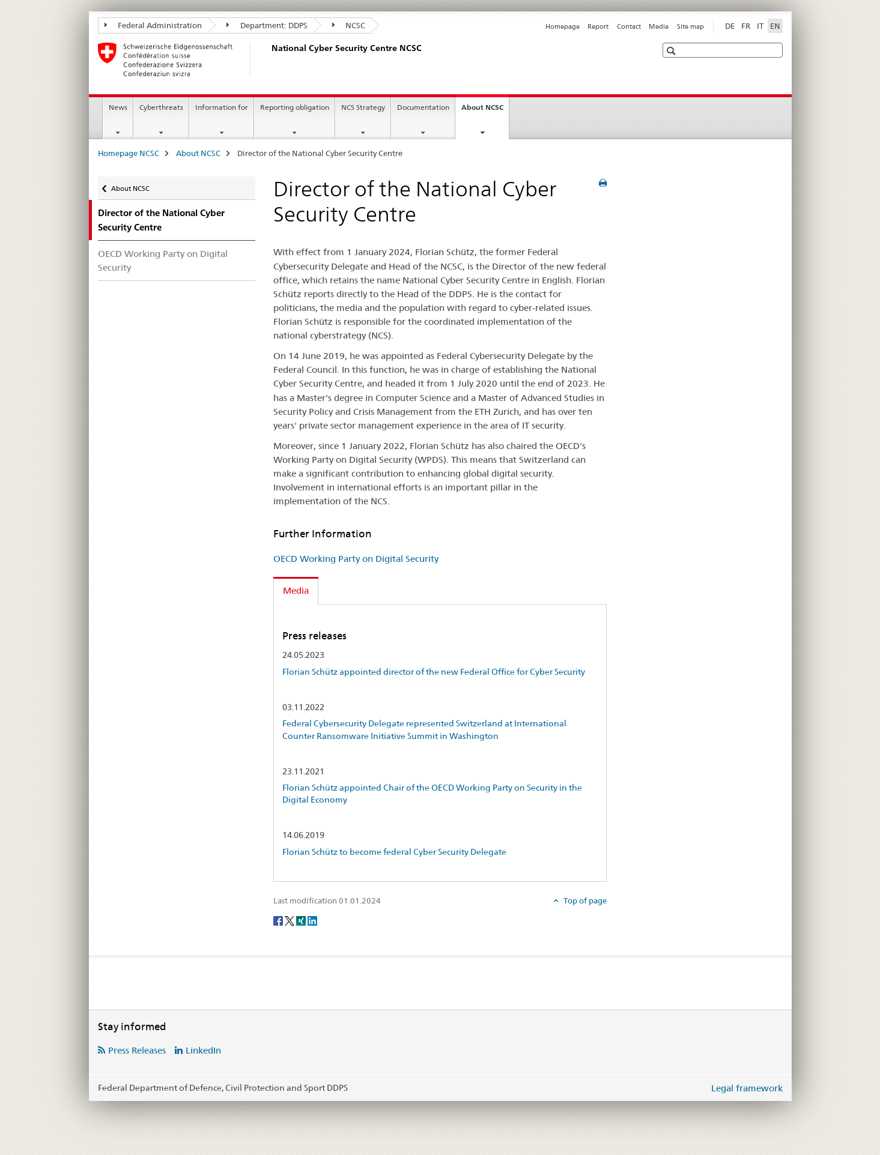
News (118, 107)
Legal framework (747, 1088)
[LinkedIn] (312, 920)
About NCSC (485, 111)
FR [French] (745, 26)
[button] (672, 50)
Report (597, 26)
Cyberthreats (161, 107)
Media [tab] (296, 590)
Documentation (423, 107)
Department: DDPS (267, 25)
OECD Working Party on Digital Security (163, 260)
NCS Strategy (363, 107)
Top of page (584, 900)
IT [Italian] (760, 26)
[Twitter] (290, 920)
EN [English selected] (775, 26)
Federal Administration (153, 25)
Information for (221, 107)
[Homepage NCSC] (269, 59)
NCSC (349, 25)
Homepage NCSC (128, 153)
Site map (690, 26)
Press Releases (137, 1050)
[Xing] (302, 920)
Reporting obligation (294, 107)
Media (659, 26)
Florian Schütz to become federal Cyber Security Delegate (394, 852)
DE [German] (730, 26)
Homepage (562, 26)
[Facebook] (279, 920)
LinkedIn (203, 1050)
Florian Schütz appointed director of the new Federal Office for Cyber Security (433, 672)
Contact (629, 26)
